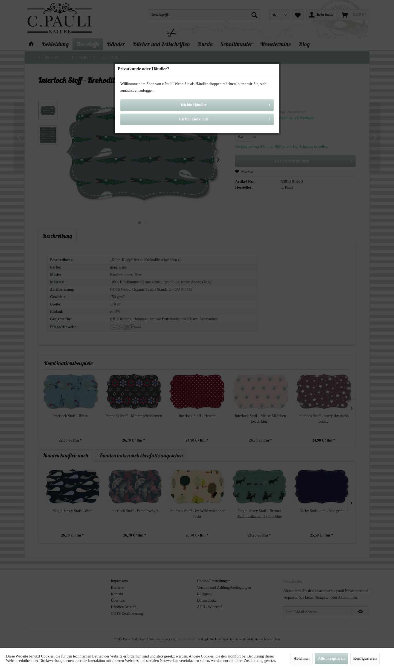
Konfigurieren (364, 658)
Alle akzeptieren (331, 658)
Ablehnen (301, 658)
